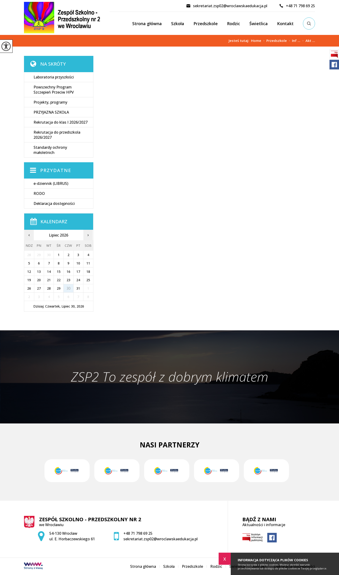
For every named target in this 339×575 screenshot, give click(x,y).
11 (88, 263)
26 (29, 288)
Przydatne (55, 170)
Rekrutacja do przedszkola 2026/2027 (57, 135)
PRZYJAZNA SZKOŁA (51, 112)
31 (78, 288)
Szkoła (177, 23)
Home (256, 40)
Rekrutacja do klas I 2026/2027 (61, 122)
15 (59, 271)
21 (49, 280)
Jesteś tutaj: (240, 40)
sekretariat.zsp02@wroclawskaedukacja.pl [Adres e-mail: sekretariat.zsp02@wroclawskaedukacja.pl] (160, 538)
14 (49, 271)
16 (68, 271)
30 (68, 288)
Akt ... (307, 41)
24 (78, 280)
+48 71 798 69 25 (297, 5)
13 (39, 271)
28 (49, 288)
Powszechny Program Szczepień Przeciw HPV (54, 90)
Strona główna (147, 23)
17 (78, 271)
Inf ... (293, 41)
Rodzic (233, 23)
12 (29, 271)
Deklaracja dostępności (54, 203)
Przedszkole (205, 23)
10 (78, 263)
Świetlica (258, 23)
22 (59, 280)
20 (39, 280)
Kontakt (285, 23)
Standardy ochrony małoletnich (50, 150)
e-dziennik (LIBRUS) (51, 183)
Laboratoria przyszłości (54, 77)
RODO (39, 193)
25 (88, 280)
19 (29, 280)
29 (59, 288)
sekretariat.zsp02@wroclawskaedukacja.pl (226, 5)
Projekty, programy (50, 102)
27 (39, 288)
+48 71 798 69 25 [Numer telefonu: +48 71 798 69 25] (138, 533)
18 (88, 271)
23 (68, 280)
